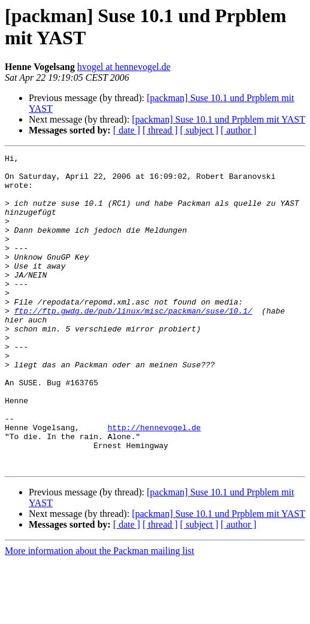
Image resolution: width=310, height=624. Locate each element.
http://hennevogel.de (154, 482)
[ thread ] (160, 130)
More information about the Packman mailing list (99, 613)
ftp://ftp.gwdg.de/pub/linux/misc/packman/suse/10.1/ (133, 342)
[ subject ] (199, 130)
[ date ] (126, 130)
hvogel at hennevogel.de (124, 67)
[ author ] (239, 130)
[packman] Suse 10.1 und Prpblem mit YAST (218, 119)
